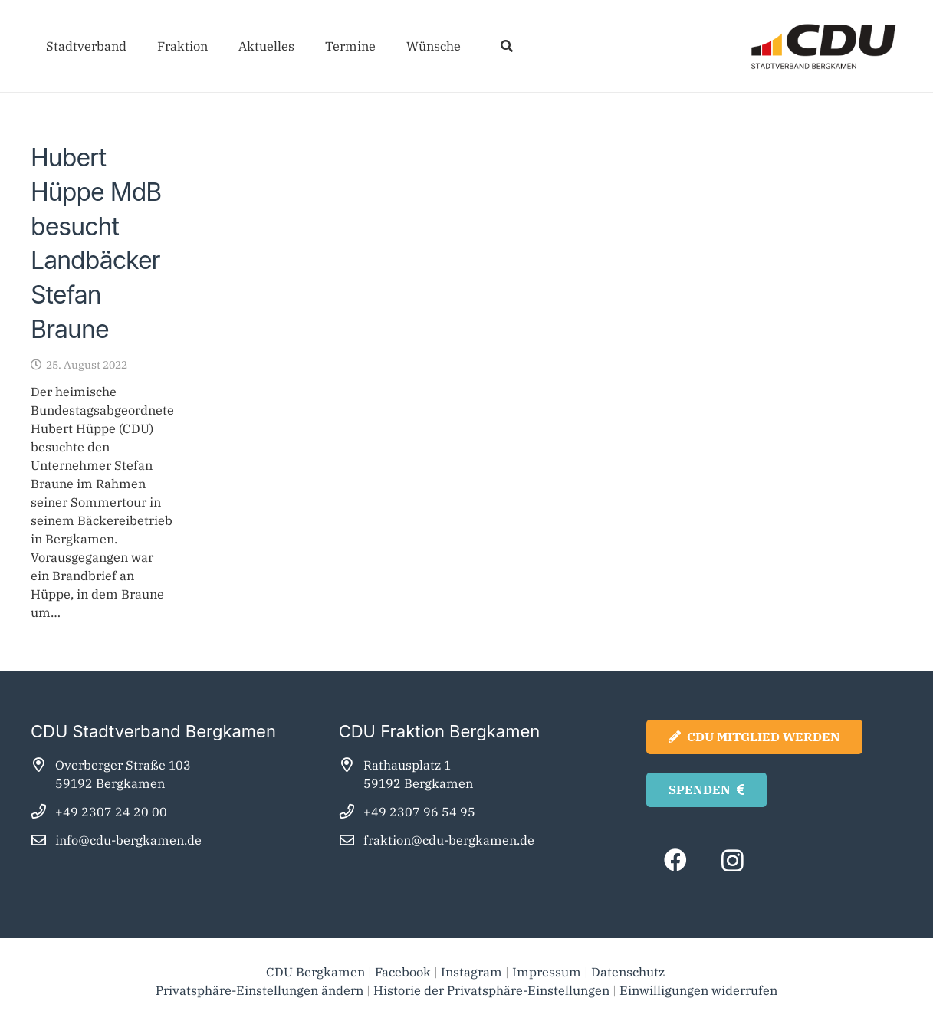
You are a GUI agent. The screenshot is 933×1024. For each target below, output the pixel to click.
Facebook (403, 972)
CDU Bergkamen (315, 972)
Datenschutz (629, 972)
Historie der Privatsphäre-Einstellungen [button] (491, 990)
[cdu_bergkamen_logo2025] (780, 46)
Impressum (546, 972)
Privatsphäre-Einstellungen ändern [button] (259, 990)
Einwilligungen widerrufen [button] (698, 990)
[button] (506, 46)
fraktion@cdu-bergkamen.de (448, 840)
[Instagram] (732, 860)
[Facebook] (675, 860)
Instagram (471, 972)
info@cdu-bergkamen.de (128, 840)
